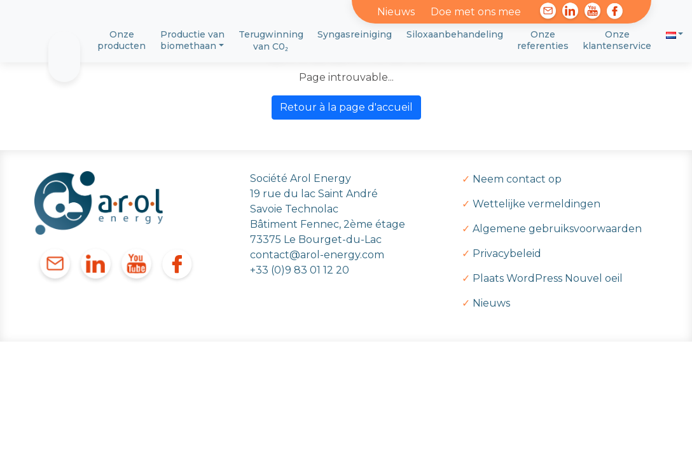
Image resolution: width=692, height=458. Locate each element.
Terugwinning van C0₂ (271, 40)
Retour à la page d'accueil (346, 107)
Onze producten (121, 40)
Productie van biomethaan (192, 40)
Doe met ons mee (476, 12)
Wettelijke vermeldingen (536, 204)
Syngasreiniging (354, 34)
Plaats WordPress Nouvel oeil (548, 278)
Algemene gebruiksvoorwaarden (557, 229)
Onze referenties (543, 40)
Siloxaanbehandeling (454, 34)
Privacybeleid (507, 253)
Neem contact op (517, 179)
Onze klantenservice (617, 40)
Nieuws (396, 12)
